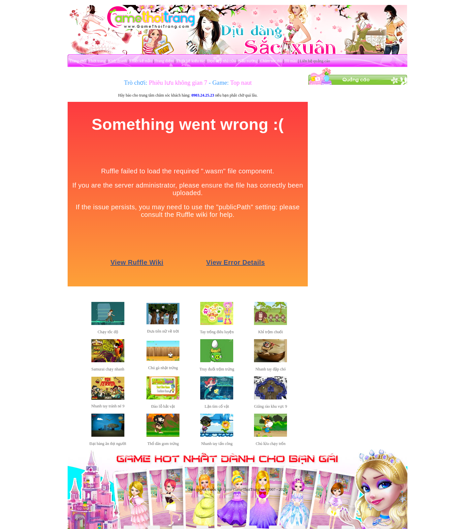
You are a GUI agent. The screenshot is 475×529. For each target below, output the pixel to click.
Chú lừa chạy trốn (270, 443)
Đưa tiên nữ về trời (163, 331)
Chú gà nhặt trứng (163, 368)
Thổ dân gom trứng (163, 443)
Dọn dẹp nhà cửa (221, 61)
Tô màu (291, 61)
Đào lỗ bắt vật (163, 406)
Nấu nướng (248, 61)
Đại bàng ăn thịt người (107, 443)
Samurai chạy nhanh (107, 369)
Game (228, 489)
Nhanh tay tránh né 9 (108, 406)
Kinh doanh (117, 61)
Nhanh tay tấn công (217, 443)
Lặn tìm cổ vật (217, 406)
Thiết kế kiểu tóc (190, 61)
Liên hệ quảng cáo (315, 61)
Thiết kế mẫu (141, 61)
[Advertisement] (357, 184)
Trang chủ (78, 61)
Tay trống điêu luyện (217, 332)
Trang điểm (164, 61)
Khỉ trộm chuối (270, 332)
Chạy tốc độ (108, 332)
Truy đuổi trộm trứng (217, 369)
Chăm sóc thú (271, 61)
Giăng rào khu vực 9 (270, 406)
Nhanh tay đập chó (270, 369)
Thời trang (97, 61)
